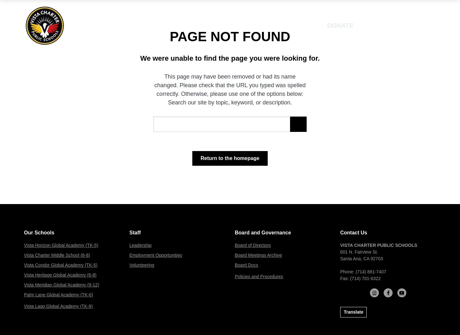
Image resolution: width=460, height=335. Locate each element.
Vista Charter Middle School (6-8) (57, 255)
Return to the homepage (230, 158)
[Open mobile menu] (417, 25)
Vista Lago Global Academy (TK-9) (58, 306)
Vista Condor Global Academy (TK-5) (60, 265)
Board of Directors (253, 245)
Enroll (381, 25)
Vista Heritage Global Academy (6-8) (60, 275)
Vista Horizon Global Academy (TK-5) (61, 245)
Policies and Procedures (259, 276)
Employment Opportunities (155, 255)
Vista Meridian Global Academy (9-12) (61, 284)
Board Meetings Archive (258, 255)
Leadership (140, 245)
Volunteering (141, 265)
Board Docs (246, 265)
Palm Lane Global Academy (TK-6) (58, 294)
